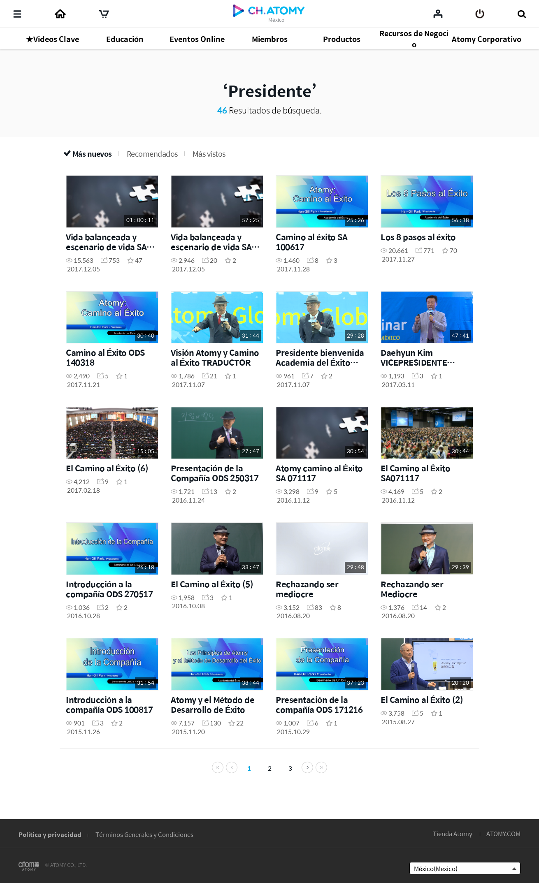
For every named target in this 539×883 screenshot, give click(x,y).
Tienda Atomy (452, 833)
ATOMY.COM (503, 833)
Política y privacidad (50, 834)
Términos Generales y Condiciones (144, 834)
